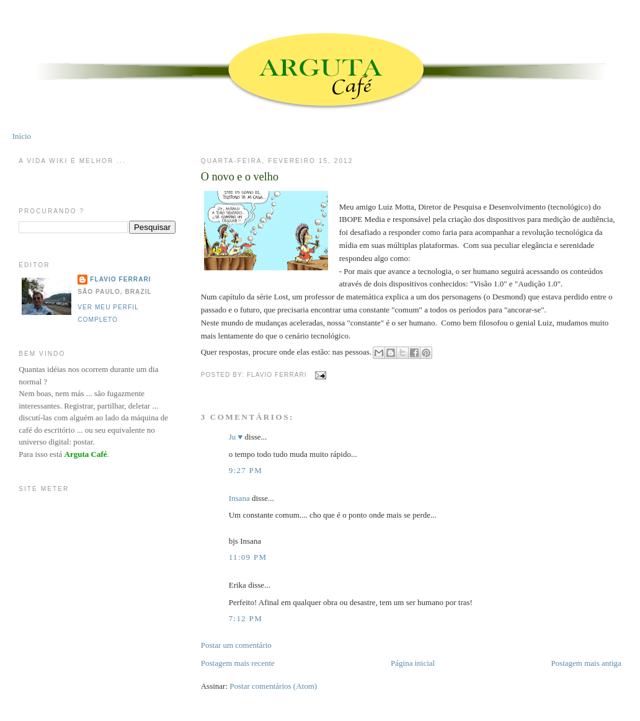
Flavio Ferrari (120, 279)
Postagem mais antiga (586, 663)
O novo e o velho (239, 176)
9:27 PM (245, 470)
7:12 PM (245, 618)
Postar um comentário (236, 645)
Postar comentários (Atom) (273, 686)
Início (21, 136)
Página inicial (413, 663)
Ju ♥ (236, 436)
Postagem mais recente (238, 663)
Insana (239, 498)
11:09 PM (248, 557)
